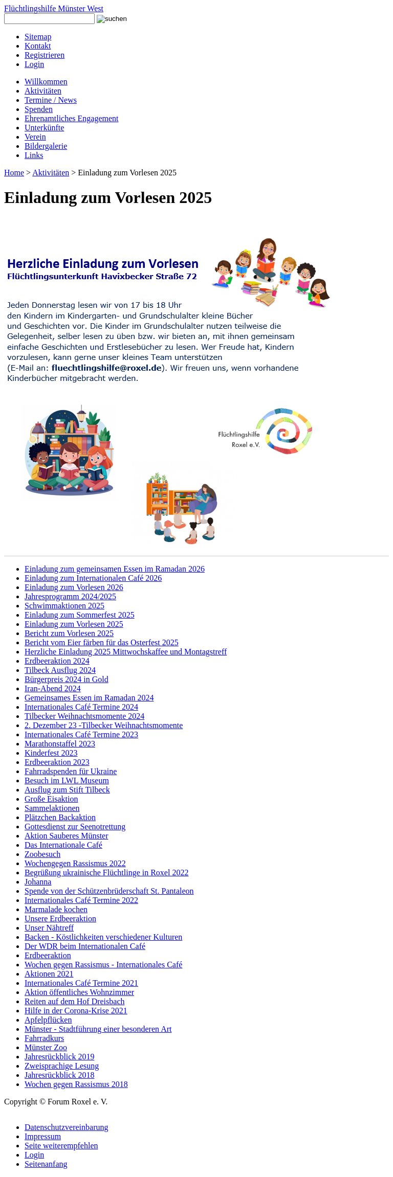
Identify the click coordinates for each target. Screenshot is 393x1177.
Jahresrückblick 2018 (59, 1075)
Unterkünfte (44, 127)
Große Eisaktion (51, 799)
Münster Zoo (46, 1047)
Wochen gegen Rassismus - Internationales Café (103, 964)
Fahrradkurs (44, 1038)
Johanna (38, 881)
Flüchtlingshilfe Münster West (53, 8)
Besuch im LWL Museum (67, 780)
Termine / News (51, 100)
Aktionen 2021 (49, 973)
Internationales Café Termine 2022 (81, 900)
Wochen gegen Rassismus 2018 (76, 1084)
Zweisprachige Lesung (62, 1065)
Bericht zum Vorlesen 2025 (69, 633)
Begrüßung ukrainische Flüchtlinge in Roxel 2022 (106, 872)
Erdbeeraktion (48, 955)
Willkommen (46, 81)
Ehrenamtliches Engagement (71, 118)
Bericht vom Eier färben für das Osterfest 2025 (102, 642)
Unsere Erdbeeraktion (60, 918)
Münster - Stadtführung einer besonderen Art (98, 1029)
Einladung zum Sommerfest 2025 (80, 614)
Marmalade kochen (56, 909)
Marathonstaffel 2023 (60, 743)
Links (34, 155)
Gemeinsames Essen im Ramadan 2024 (89, 697)
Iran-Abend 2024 (53, 688)
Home (14, 172)
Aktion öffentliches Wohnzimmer (79, 992)
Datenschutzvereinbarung (66, 1127)
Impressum (43, 1136)
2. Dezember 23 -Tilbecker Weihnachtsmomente (104, 725)
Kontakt (38, 45)
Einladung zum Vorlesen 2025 (74, 624)
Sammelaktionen (52, 808)
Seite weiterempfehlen (61, 1145)
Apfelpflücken (48, 1019)
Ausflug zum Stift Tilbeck (67, 789)
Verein (35, 136)
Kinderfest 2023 (51, 753)
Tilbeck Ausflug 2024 (60, 670)
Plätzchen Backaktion (60, 817)
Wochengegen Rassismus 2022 (75, 863)
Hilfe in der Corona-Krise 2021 (76, 1010)
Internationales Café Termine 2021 (81, 983)
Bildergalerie (46, 146)
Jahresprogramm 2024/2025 (70, 596)
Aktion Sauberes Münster (66, 835)
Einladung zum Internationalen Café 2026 (93, 578)
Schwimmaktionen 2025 (64, 605)
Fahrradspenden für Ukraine (71, 771)
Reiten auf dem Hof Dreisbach (74, 1001)
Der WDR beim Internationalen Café (85, 946)
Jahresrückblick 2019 (59, 1056)
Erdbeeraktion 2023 (57, 762)
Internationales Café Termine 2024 (81, 707)
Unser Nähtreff (49, 927)
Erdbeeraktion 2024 (57, 661)
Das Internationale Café (63, 845)
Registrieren (44, 55)
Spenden (39, 109)
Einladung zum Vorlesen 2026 (74, 587)
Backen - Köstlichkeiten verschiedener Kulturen (103, 937)
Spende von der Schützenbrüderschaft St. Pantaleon (109, 891)
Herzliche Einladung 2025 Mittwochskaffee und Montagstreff (126, 651)
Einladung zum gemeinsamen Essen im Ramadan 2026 (115, 568)
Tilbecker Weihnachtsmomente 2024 (84, 716)
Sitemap (38, 36)
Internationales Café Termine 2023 (81, 734)
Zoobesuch (42, 854)
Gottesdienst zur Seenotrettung (75, 826)
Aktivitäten (43, 90)
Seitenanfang (46, 1164)
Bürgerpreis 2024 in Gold (66, 679)
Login (34, 64)
